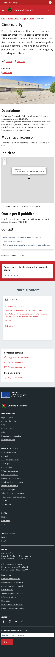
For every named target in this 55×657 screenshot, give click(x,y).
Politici (3, 432)
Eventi (3, 540)
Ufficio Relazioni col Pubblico (12, 564)
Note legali (5, 600)
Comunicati (5, 520)
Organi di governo (8, 417)
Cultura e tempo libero (9, 474)
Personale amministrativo (11, 435)
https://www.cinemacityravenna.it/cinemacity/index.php (28, 244)
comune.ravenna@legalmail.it (16, 567)
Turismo (4, 500)
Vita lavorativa (7, 504)
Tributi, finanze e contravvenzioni (14, 496)
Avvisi (3, 524)
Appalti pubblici (7, 463)
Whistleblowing (7, 589)
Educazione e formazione (10, 478)
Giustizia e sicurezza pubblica (12, 482)
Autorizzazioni (6, 467)
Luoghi (3, 537)
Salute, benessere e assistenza (13, 493)
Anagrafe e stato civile (10, 459)
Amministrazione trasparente (12, 586)
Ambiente (5, 456)
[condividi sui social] (7, 62)
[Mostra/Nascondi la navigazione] (2, 9)
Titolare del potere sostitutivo (12, 593)
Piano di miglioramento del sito (13, 608)
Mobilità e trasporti (8, 489)
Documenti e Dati (8, 439)
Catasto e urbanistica (9, 470)
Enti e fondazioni (7, 428)
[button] (29, 177)
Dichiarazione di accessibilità (12, 604)
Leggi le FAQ (6, 574)
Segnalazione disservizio (10, 578)
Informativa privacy (8, 597)
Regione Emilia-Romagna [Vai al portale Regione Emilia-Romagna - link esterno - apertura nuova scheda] (10, 3)
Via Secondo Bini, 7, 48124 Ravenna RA (26, 237)
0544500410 (16, 241)
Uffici (3, 424)
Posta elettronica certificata (12, 582)
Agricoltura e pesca (8, 452)
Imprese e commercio (9, 485)
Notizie (4, 517)
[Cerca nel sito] (49, 10)
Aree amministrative (9, 421)
